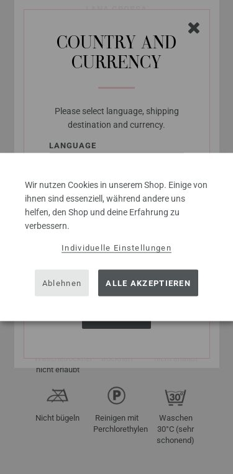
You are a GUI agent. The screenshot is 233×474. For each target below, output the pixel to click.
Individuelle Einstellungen (116, 248)
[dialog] (116, 237)
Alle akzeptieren (148, 282)
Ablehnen (61, 282)
